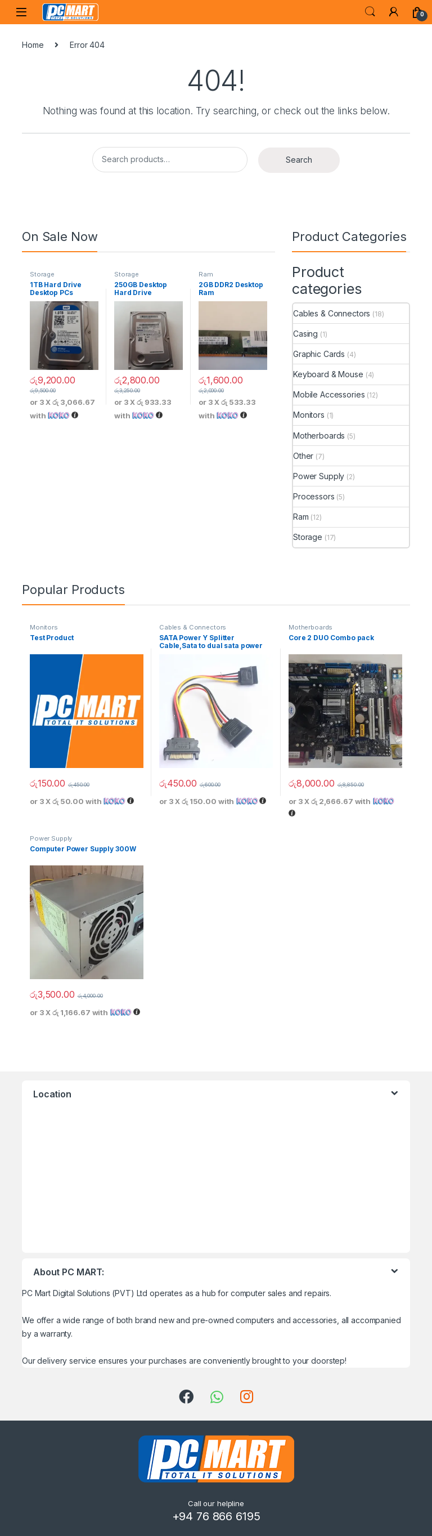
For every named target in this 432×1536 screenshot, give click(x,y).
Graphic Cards (319, 354)
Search (370, 12)
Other (303, 456)
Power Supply (318, 476)
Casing (305, 333)
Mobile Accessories (328, 394)
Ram (206, 274)
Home (32, 45)
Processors (314, 496)
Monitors (309, 414)
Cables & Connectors (331, 313)
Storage (42, 274)
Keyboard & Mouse (328, 374)
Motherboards (319, 435)
